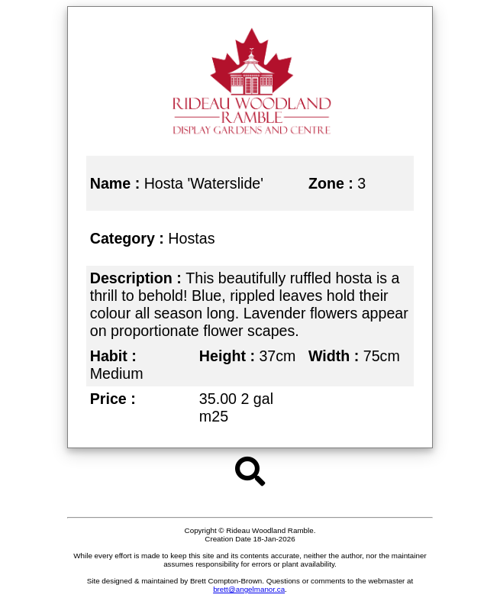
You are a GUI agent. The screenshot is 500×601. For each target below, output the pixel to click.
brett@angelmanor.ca (249, 589)
